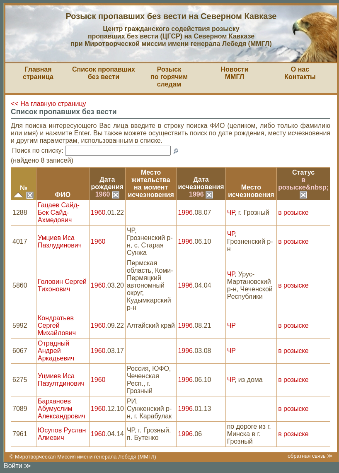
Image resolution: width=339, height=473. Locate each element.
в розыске (293, 212)
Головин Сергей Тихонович (62, 285)
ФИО (63, 194)
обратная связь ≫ (310, 456)
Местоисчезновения (251, 191)
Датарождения (107, 183)
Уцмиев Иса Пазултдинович (61, 379)
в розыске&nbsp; (303, 187)
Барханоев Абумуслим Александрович (61, 409)
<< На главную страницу (48, 103)
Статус (303, 172)
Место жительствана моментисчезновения (151, 183)
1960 (107, 194)
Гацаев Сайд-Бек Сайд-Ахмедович (59, 212)
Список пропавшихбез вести (103, 73)
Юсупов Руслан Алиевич (62, 434)
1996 (201, 194)
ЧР (231, 212)
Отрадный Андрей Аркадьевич (56, 351)
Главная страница (38, 73)
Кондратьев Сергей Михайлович (57, 325)
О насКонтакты (299, 73)
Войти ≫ (17, 465)
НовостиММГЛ (234, 73)
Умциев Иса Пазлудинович (60, 241)
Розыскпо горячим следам (169, 77)
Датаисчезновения (201, 183)
